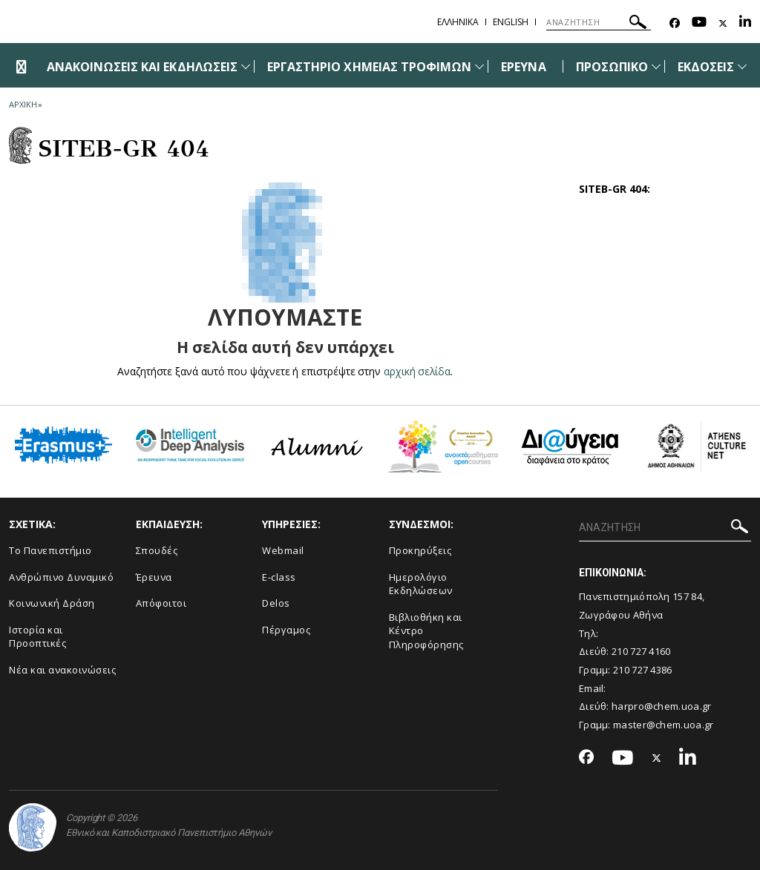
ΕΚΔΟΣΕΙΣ (706, 67)
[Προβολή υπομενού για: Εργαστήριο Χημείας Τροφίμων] (479, 66)
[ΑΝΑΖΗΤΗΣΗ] (598, 22)
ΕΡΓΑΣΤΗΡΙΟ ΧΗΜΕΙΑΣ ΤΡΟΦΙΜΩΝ (369, 67)
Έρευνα (154, 577)
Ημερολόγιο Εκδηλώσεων (421, 584)
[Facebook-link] (674, 23)
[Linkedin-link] (745, 23)
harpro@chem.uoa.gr (661, 706)
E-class (279, 577)
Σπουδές (157, 550)
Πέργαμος (286, 629)
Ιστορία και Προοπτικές (37, 636)
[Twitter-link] (722, 23)
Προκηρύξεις (420, 550)
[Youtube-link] (699, 23)
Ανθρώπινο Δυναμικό (61, 577)
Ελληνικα (458, 22)
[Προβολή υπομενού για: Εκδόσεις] (742, 66)
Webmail (283, 550)
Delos (276, 603)
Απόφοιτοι (161, 603)
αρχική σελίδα (417, 371)
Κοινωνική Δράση (52, 603)
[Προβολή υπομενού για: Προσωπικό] (656, 66)
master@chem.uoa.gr (663, 724)
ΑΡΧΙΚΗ (22, 104)
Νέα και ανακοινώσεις (62, 669)
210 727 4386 (642, 669)
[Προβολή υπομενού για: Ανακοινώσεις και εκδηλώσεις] (246, 66)
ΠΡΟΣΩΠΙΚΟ (612, 67)
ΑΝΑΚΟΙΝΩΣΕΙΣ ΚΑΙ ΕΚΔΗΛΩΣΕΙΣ (142, 67)
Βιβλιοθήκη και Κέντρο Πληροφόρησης (426, 630)
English (510, 22)
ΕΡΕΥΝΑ (523, 67)
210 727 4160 (641, 651)
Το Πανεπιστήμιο (50, 550)
